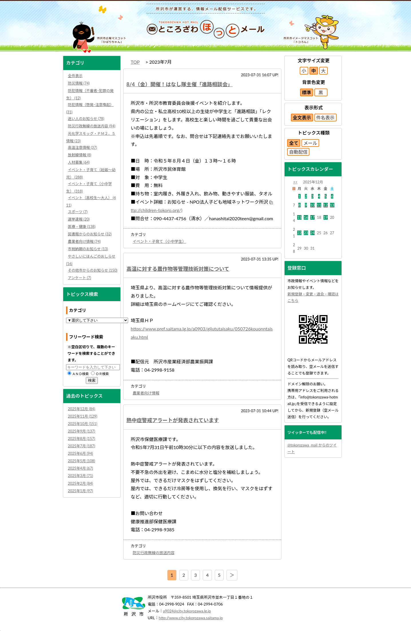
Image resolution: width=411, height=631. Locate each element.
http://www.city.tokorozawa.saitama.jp (191, 618)
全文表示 (302, 117)
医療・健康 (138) (81, 226)
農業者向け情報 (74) (84, 241)
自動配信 (298, 152)
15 (299, 217)
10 (312, 205)
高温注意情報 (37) (82, 147)
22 (299, 233)
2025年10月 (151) (82, 423)
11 (319, 205)
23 (306, 233)
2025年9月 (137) (81, 431)
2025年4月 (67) (80, 468)
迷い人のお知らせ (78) (86, 118)
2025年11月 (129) (82, 416)
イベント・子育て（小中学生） (159, 241)
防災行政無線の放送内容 (154, 552)
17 (312, 217)
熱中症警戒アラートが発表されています (172, 420)
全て (293, 143)
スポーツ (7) (77, 211)
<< (295, 182)
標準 (306, 92)
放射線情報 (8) (79, 155)
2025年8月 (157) (81, 438)
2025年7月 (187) (81, 446)
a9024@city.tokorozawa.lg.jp (187, 611)
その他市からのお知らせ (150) (92, 270)
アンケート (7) (79, 277)
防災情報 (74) (79, 83)
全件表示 (75, 75)
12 (325, 205)
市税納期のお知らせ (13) (88, 249)
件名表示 (325, 117)
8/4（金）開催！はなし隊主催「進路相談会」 (179, 84)
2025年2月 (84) (80, 483)
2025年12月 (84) (81, 408)
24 (312, 233)
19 (325, 217)
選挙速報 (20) (79, 219)
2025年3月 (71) (80, 475)
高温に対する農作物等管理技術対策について (177, 269)
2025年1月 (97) (80, 490)
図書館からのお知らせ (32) (90, 234)
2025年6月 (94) (80, 453)
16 (306, 217)
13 (332, 205)
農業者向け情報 (146, 393)
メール (310, 143)
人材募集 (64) (79, 162)
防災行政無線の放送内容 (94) (91, 126)
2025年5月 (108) (81, 460)
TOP (135, 62)
